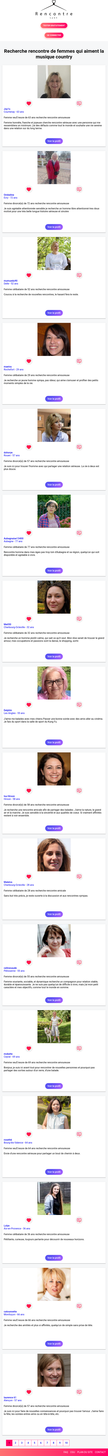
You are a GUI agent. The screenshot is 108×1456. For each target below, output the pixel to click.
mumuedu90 (10, 280)
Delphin (8, 710)
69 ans (16, 1056)
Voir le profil (53, 141)
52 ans (14, 283)
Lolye (7, 1225)
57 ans (16, 455)
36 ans (26, 1228)
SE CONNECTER (54, 35)
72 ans (13, 197)
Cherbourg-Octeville (14, 627)
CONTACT (100, 1452)
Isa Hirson (9, 796)
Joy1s (7, 109)
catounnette (10, 1311)
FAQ (66, 1452)
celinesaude (10, 968)
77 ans (19, 541)
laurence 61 (10, 1397)
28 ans (30, 885)
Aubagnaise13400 (13, 538)
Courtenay (9, 111)
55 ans (21, 713)
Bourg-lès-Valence (13, 1142)
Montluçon (9, 1314)
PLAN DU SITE (85, 1452)
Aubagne (8, 541)
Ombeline (9, 194)
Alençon (8, 1400)
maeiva (8, 366)
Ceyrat (7, 1056)
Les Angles (10, 713)
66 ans (20, 1314)
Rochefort (9, 369)
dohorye (8, 452)
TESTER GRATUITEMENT (54, 25)
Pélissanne (10, 970)
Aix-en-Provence (12, 1228)
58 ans (16, 799)
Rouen (7, 455)
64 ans (28, 1142)
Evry (6, 197)
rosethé (8, 1139)
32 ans (30, 627)
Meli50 (7, 624)
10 (66, 1442)
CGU (72, 1452)
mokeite (8, 1053)
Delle (6, 283)
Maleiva (8, 882)
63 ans (20, 111)
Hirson (7, 799)
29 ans (20, 369)
